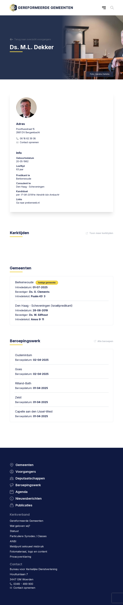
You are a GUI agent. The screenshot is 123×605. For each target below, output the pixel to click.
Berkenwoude (23, 178)
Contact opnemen (29, 142)
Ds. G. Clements (39, 291)
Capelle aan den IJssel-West (34, 411)
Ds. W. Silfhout (38, 314)
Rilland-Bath (23, 383)
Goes (18, 369)
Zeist (18, 397)
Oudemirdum (23, 355)
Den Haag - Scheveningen (30, 186)
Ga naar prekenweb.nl (28, 202)
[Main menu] (104, 7)
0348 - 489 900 (23, 583)
